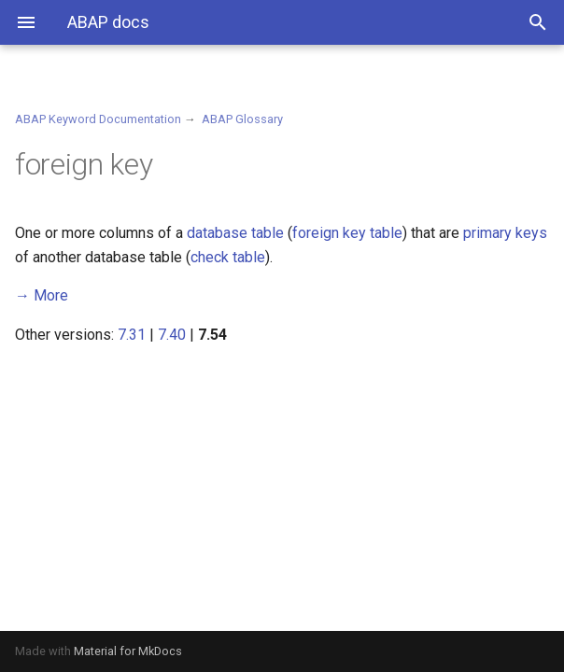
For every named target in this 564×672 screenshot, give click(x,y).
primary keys (505, 233)
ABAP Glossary (242, 119)
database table (235, 233)
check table (227, 257)
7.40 (172, 334)
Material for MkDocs (128, 651)
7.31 (132, 334)
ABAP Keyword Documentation (98, 119)
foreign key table (347, 233)
